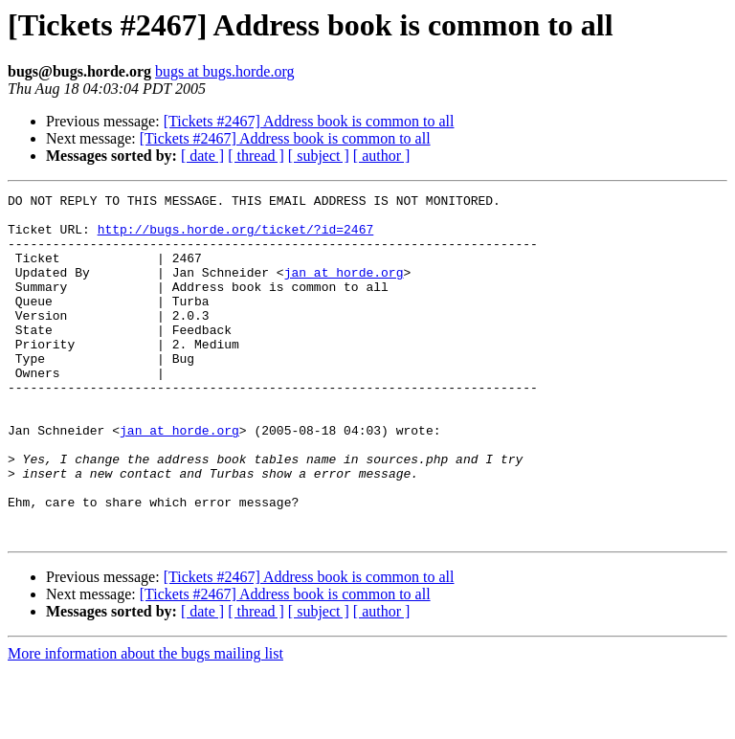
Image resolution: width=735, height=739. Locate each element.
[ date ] (202, 155)
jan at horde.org (344, 289)
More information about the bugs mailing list (145, 722)
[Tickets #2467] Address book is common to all (309, 121)
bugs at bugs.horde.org (224, 71)
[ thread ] (256, 155)
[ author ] (382, 155)
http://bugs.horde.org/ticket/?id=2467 (236, 237)
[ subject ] (318, 155)
